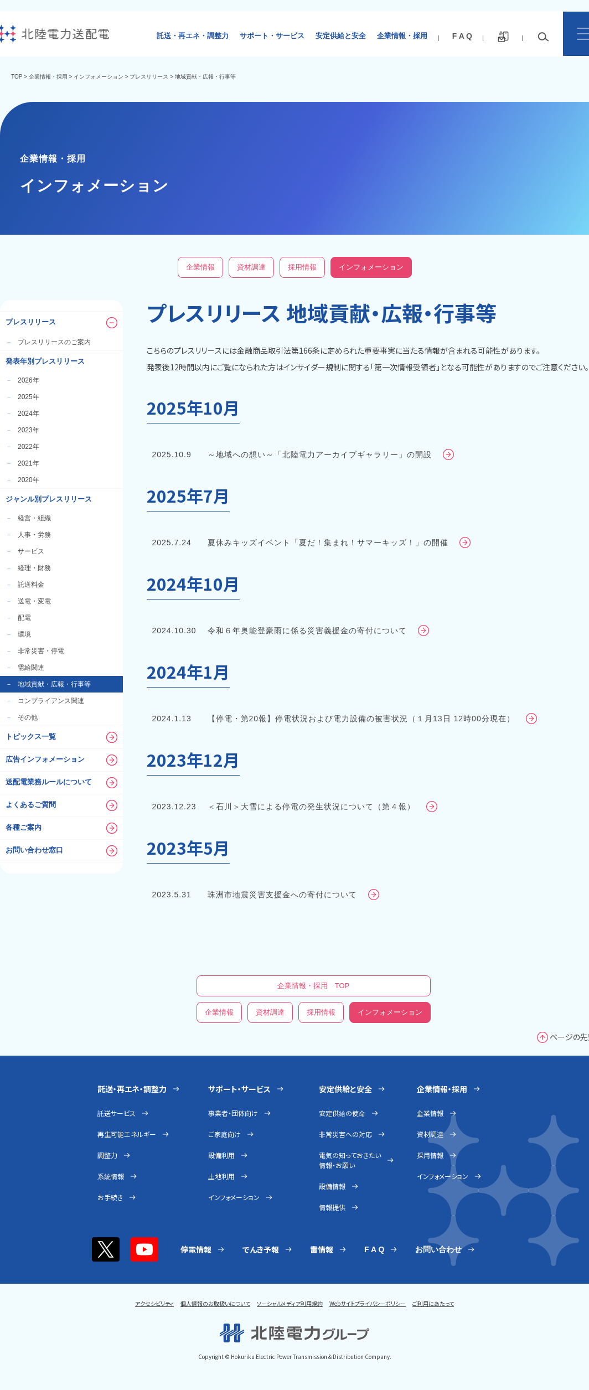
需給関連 (25, 667)
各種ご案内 (61, 828)
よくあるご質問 (61, 805)
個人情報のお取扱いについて (215, 1303)
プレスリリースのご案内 (48, 342)
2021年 (22, 463)
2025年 (22, 397)
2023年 (22, 430)
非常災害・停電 (35, 651)
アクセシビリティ (154, 1303)
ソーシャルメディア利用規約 (290, 1303)
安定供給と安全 (341, 36)
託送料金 (25, 584)
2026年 (22, 380)
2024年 (22, 413)
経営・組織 (28, 518)
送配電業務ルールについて (61, 782)
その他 (22, 717)
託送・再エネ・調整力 (193, 36)
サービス (25, 551)
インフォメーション (98, 77)
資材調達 (251, 267)
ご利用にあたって (433, 1303)
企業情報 (200, 267)
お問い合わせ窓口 (61, 850)
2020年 (22, 480)
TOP (16, 77)
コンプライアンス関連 (45, 701)
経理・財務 (28, 568)
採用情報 (302, 267)
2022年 (22, 447)
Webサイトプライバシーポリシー (367, 1303)
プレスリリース (149, 77)
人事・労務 (28, 535)
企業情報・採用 (402, 36)
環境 (18, 634)
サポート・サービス (272, 36)
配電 (18, 618)
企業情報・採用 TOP (313, 985)
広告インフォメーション (61, 760)
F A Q (462, 36)
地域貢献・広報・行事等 (48, 684)
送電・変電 (28, 601)
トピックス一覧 (61, 737)
